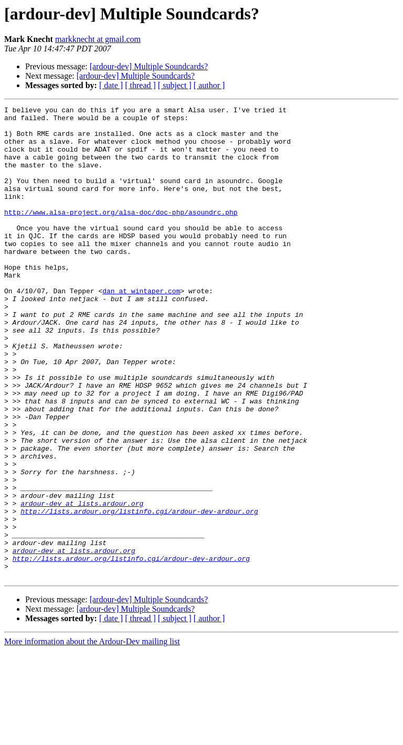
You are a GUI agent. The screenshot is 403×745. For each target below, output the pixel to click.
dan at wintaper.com (141, 328)
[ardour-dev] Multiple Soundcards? (149, 66)
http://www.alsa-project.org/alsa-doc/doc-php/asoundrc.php (121, 234)
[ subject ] (175, 85)
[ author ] (209, 85)
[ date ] (111, 85)
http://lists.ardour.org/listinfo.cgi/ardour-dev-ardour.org (139, 593)
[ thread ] (140, 85)
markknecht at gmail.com (98, 39)
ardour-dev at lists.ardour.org (81, 583)
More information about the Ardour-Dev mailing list (92, 735)
